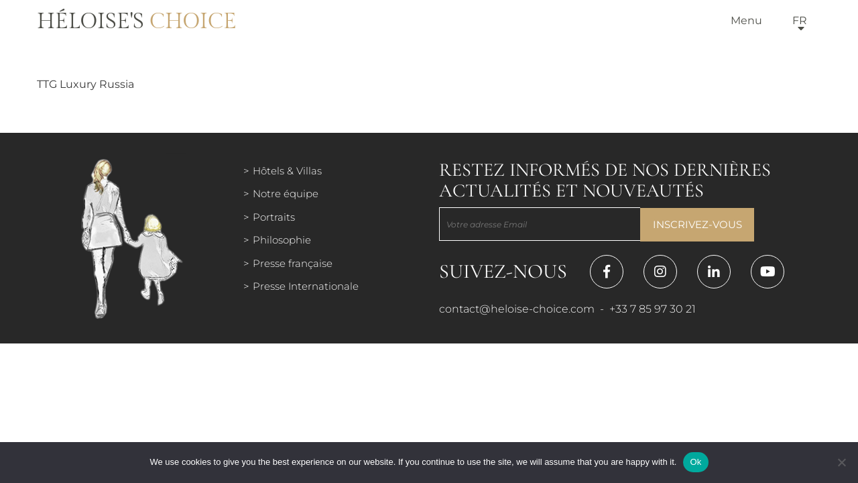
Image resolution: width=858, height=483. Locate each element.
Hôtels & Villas (287, 170)
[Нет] (841, 462)
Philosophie (282, 239)
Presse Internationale (306, 286)
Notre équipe (285, 193)
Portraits (274, 217)
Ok (695, 462)
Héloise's (137, 21)
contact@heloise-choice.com (517, 309)
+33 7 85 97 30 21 (652, 309)
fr (799, 20)
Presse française (292, 263)
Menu (746, 20)
